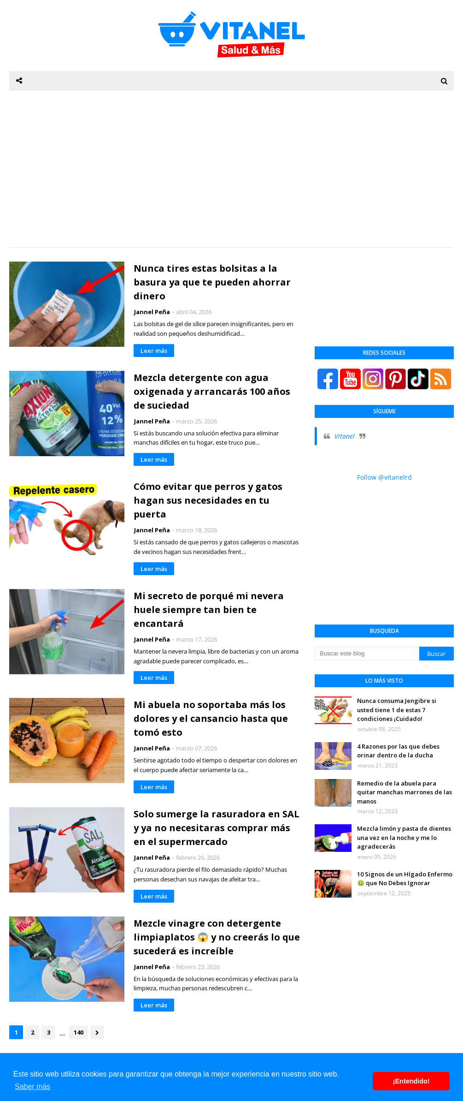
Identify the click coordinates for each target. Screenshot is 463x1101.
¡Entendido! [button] (411, 1081)
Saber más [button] (32, 1086)
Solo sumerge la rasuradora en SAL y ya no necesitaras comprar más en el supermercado (216, 828)
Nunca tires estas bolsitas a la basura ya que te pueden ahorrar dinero (212, 282)
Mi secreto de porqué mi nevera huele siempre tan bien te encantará (209, 609)
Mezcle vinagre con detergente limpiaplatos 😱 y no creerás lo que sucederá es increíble (217, 937)
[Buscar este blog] (367, 654)
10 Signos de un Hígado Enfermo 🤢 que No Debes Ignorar (404, 878)
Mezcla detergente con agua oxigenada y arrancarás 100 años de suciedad (212, 391)
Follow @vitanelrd (384, 477)
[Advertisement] (231, 168)
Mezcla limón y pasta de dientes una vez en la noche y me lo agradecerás (404, 837)
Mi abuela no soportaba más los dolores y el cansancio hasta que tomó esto (211, 718)
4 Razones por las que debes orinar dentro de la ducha (398, 751)
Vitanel (344, 436)
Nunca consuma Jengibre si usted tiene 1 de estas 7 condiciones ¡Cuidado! (396, 709)
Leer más (154, 350)
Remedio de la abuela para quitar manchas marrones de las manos (404, 792)
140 (78, 1032)
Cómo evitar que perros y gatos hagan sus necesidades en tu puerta (208, 500)
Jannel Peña (152, 312)
